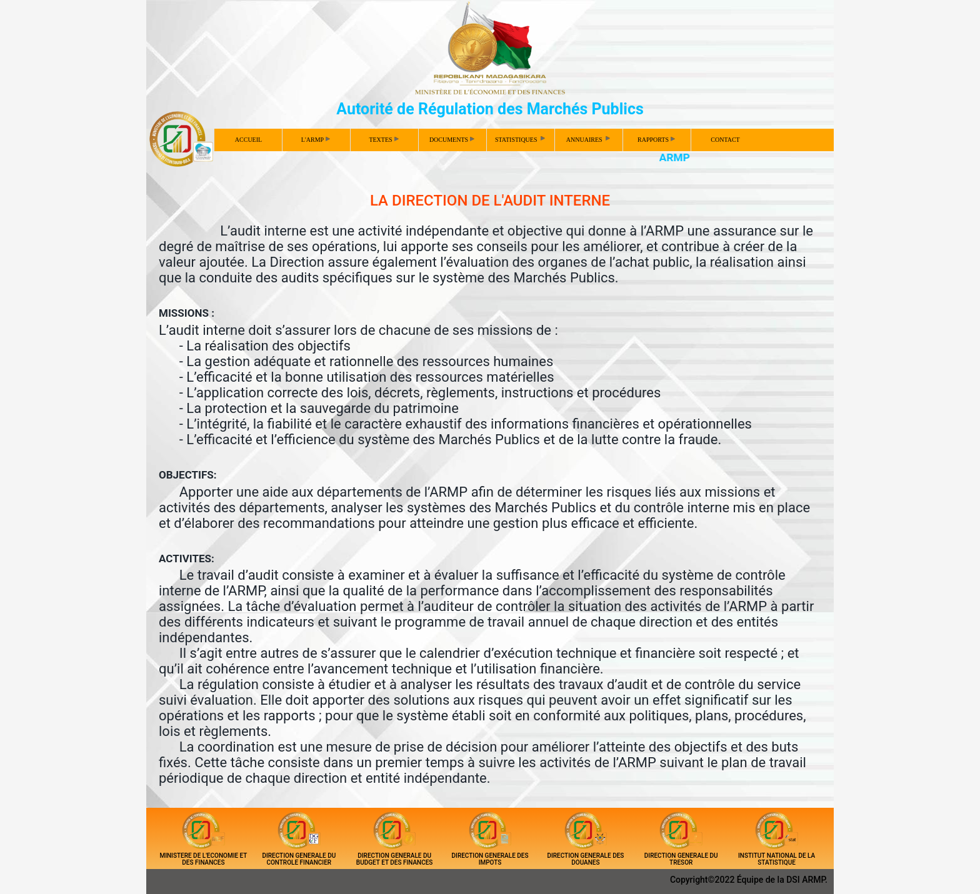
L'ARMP (315, 139)
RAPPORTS (656, 139)
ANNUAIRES (589, 139)
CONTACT (725, 139)
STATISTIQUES (521, 139)
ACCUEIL (248, 139)
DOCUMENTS (451, 139)
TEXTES (383, 139)
